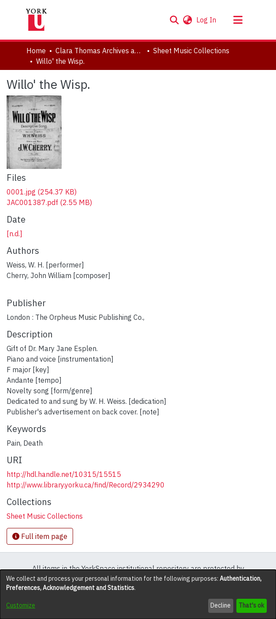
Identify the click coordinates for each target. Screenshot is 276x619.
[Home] (36, 20)
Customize (20, 605)
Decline (220, 605)
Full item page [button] (39, 536)
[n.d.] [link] (14, 233)
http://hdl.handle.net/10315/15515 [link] (64, 474)
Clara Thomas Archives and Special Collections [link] (99, 50)
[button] (174, 20)
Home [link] (36, 50)
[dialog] (138, 594)
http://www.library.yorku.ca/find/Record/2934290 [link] (86, 484)
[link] (42, 191)
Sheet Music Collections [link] (191, 50)
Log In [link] (206, 19)
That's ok (251, 605)
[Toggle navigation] (238, 19)
